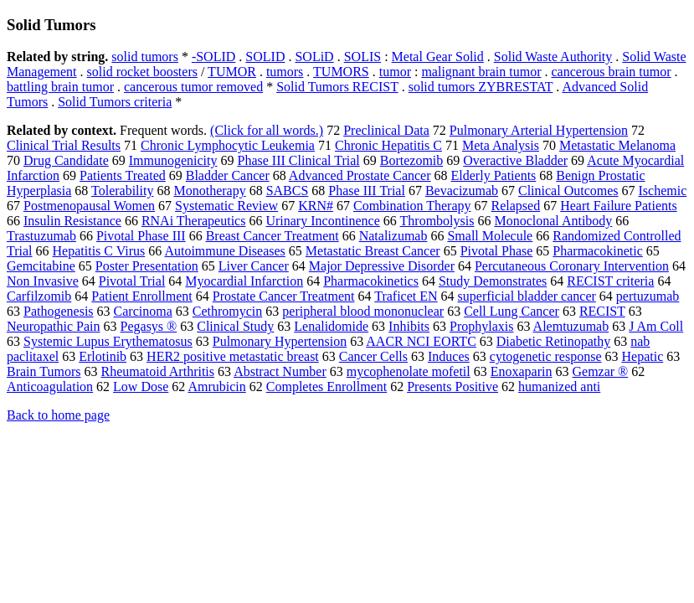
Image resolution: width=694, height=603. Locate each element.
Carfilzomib (39, 296)
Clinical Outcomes (568, 190)
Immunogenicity (173, 160)
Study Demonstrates (493, 281)
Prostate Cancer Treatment (284, 296)
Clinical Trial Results (64, 145)
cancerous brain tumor (611, 71)
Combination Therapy (412, 205)
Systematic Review (226, 205)
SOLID (265, 56)
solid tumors (144, 56)
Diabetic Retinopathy (553, 341)
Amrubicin (216, 386)
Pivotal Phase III (141, 236)
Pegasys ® (149, 326)
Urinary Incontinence (322, 221)
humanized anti (559, 386)
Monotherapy (209, 190)
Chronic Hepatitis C (388, 145)
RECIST (602, 311)
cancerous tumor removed (193, 87)
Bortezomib (412, 160)
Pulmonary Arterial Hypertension (539, 130)
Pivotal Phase (496, 251)
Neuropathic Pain (53, 326)
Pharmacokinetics (371, 281)
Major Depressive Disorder (382, 266)
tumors (284, 71)
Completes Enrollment (326, 386)
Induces (449, 356)
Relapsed (516, 205)
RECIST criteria (610, 281)
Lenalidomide (331, 326)
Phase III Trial (366, 190)
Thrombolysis (437, 221)
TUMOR (232, 71)
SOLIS (362, 56)
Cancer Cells (373, 356)
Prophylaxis (481, 326)
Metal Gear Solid (438, 56)
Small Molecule (489, 236)
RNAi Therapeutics (193, 221)
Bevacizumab (461, 190)
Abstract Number (280, 371)
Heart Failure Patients (618, 205)
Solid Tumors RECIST (337, 87)
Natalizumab (393, 236)
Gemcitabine (41, 266)
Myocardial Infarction (244, 281)
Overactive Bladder (515, 160)
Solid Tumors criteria (115, 102)
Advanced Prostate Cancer (360, 175)
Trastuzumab (41, 236)
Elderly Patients (494, 175)
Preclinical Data (386, 130)
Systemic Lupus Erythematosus (108, 341)
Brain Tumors (43, 371)
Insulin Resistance (72, 221)
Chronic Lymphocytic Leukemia (228, 145)
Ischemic (663, 190)
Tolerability (122, 190)
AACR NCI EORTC (421, 341)
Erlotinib (102, 356)
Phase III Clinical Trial (299, 160)
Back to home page (58, 415)
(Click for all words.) (266, 130)
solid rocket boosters (142, 71)
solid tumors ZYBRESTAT (481, 87)
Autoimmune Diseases (224, 251)
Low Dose (140, 386)
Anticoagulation (50, 386)
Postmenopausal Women (89, 205)
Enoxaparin (522, 371)
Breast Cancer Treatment (272, 236)
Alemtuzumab (571, 326)
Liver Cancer (253, 266)
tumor (395, 71)
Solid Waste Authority (553, 56)
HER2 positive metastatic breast (233, 356)
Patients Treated (123, 175)
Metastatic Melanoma (617, 145)
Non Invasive (43, 281)
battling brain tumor (60, 87)
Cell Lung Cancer (511, 311)
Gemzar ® (600, 371)
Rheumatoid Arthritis (157, 371)
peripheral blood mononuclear (363, 311)
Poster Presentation (146, 266)
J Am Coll (656, 326)
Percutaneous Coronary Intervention (572, 266)
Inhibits (408, 326)
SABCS (287, 190)
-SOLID (213, 56)
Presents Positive (452, 386)
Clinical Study (235, 326)
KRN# (315, 205)
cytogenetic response (546, 356)
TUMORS (341, 71)
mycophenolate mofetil (408, 371)
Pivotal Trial (132, 281)
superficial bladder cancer (527, 296)
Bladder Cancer (228, 175)
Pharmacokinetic (598, 251)
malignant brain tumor (481, 71)
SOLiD (314, 56)
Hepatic (643, 356)
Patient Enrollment (141, 296)
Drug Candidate (66, 160)
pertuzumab (648, 296)
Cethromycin (228, 311)
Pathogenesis (58, 311)
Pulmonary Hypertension (280, 341)
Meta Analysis (500, 145)
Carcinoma (143, 311)
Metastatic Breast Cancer (373, 251)
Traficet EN (405, 296)
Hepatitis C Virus (99, 251)
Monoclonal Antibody (553, 221)
